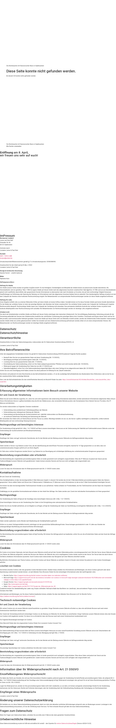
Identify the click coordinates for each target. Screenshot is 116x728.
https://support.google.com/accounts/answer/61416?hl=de (33, 582)
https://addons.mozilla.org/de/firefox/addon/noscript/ (17, 596)
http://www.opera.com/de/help (18, 584)
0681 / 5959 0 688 (6, 256)
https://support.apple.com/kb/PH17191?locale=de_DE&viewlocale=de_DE (32, 586)
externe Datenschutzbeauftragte (66, 723)
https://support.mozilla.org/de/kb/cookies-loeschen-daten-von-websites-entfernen (40, 575)
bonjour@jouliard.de (6, 258)
